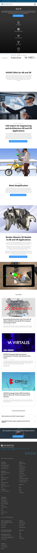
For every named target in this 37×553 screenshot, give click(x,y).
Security (5, 449)
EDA (2, 481)
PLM (2, 487)
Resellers (2, 548)
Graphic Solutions (4, 468)
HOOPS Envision (22, 470)
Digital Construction (4, 477)
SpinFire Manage (22, 527)
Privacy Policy (23, 448)
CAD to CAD (3, 525)
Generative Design (4, 482)
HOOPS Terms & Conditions (5, 448)
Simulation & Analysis (5, 491)
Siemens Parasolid (22, 475)
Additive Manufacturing (5, 472)
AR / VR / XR (3, 474)
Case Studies (21, 492)
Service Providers (4, 512)
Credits (13, 449)
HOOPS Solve (21, 473)
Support (2, 513)
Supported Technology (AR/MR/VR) (7, 537)
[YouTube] (35, 453)
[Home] (6, 4)
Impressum (9, 449)
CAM (2, 476)
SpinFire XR (21, 525)
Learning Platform (4, 502)
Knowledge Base (4, 507)
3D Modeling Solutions (5, 465)
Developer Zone (4, 498)
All (19, 486)
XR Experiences (4, 539)
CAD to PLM (3, 527)
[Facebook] (32, 453)
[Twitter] (29, 453)
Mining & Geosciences (5, 486)
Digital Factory (3, 479)
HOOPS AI (21, 465)
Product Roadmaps (4, 503)
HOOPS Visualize (22, 466)
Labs (2, 508)
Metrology (3, 484)
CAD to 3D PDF (4, 524)
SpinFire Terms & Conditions (15, 448)
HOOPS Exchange (22, 463)
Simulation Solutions (5, 466)
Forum (2, 510)
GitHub (2, 505)
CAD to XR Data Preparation (6, 535)
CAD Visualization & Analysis (6, 531)
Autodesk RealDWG (22, 481)
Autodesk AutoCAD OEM (23, 478)
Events (20, 491)
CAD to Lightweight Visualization (7, 522)
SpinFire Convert (22, 522)
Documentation (4, 500)
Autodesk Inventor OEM (23, 480)
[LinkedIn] (26, 453)
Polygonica (21, 476)
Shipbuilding (3, 489)
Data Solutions (4, 463)
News (20, 487)
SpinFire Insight (22, 524)
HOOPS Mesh (21, 471)
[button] (18, 16)
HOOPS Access (21, 468)
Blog (20, 489)
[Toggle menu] (35, 4)
